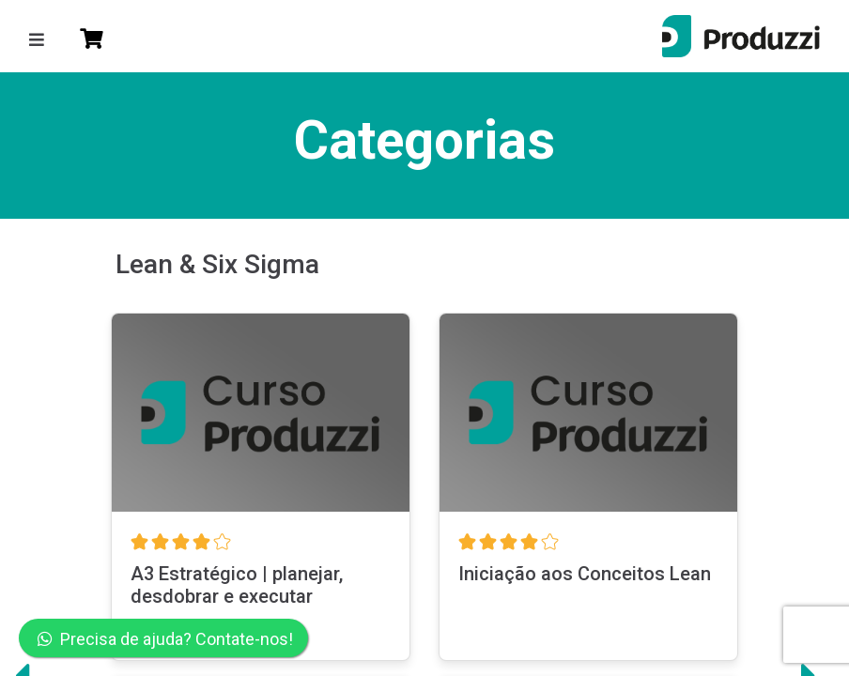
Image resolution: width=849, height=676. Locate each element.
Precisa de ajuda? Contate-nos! (165, 639)
